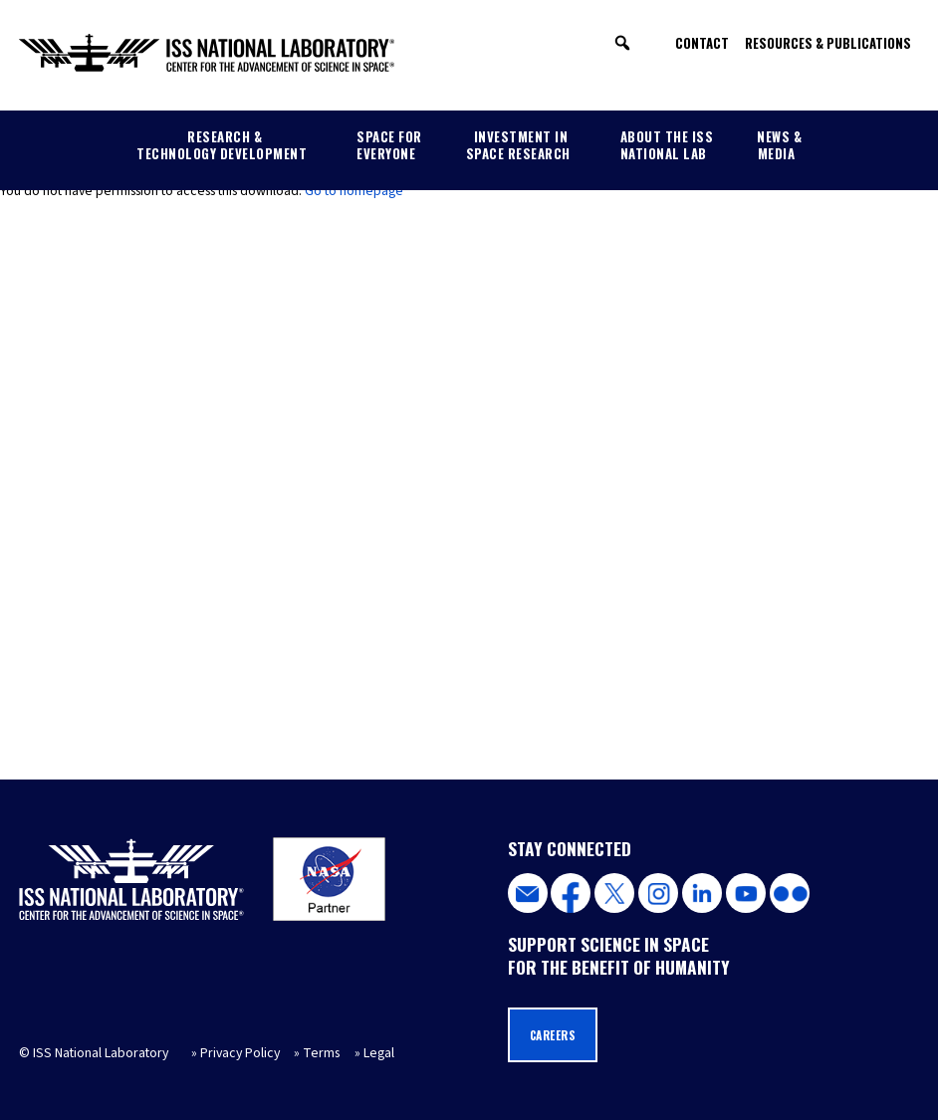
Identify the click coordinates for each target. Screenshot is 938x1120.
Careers (553, 1034)
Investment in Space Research (518, 144)
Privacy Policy (240, 1053)
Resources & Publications (828, 43)
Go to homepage (354, 191)
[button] (622, 43)
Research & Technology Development (221, 144)
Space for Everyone (389, 144)
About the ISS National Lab (667, 144)
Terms (321, 1053)
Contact (702, 43)
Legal (378, 1053)
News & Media (779, 144)
